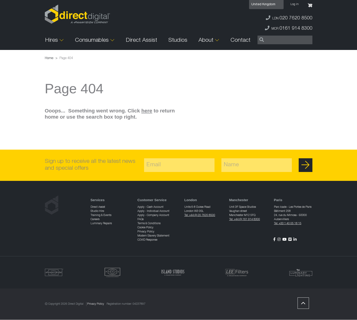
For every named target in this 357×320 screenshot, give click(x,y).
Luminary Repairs (101, 223)
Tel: (276, 223)
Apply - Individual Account (153, 211)
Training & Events (101, 215)
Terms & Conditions (149, 223)
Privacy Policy (145, 231)
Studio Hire (97, 211)
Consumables (92, 40)
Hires (51, 40)
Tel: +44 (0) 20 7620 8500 (199, 215)
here (146, 111)
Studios (177, 40)
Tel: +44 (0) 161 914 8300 (244, 219)
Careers (95, 219)
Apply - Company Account (153, 215)
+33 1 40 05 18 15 (290, 223)
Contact (240, 40)
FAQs (140, 219)
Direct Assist (141, 40)
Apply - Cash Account (150, 207)
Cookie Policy (145, 227)
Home (49, 58)
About (206, 40)
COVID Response (147, 240)
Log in (294, 4)
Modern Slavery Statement (153, 235)
